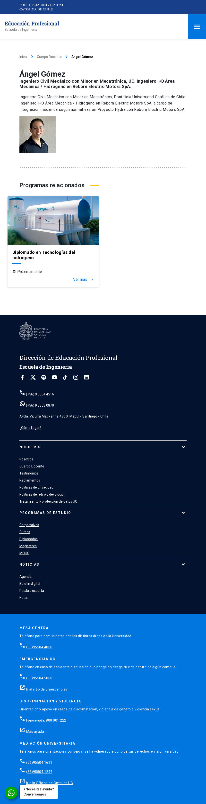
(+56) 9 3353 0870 (40, 405)
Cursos (24, 532)
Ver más (83, 279)
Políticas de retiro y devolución (42, 494)
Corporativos (29, 525)
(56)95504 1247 (39, 771)
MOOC (24, 553)
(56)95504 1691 (39, 762)
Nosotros (30, 447)
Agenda (25, 577)
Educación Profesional (32, 23)
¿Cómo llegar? (30, 428)
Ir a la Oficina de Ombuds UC (49, 783)
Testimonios (28, 473)
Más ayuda (35, 731)
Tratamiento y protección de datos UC (48, 501)
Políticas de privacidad (36, 487)
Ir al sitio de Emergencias (46, 689)
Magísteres (28, 546)
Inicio (23, 57)
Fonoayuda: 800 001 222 (46, 720)
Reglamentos (29, 480)
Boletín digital (29, 584)
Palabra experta (31, 591)
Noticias (29, 564)
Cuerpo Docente (49, 57)
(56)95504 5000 (39, 678)
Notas (23, 598)
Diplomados (28, 539)
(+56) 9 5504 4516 (40, 394)
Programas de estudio (45, 513)
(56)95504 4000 (39, 647)
